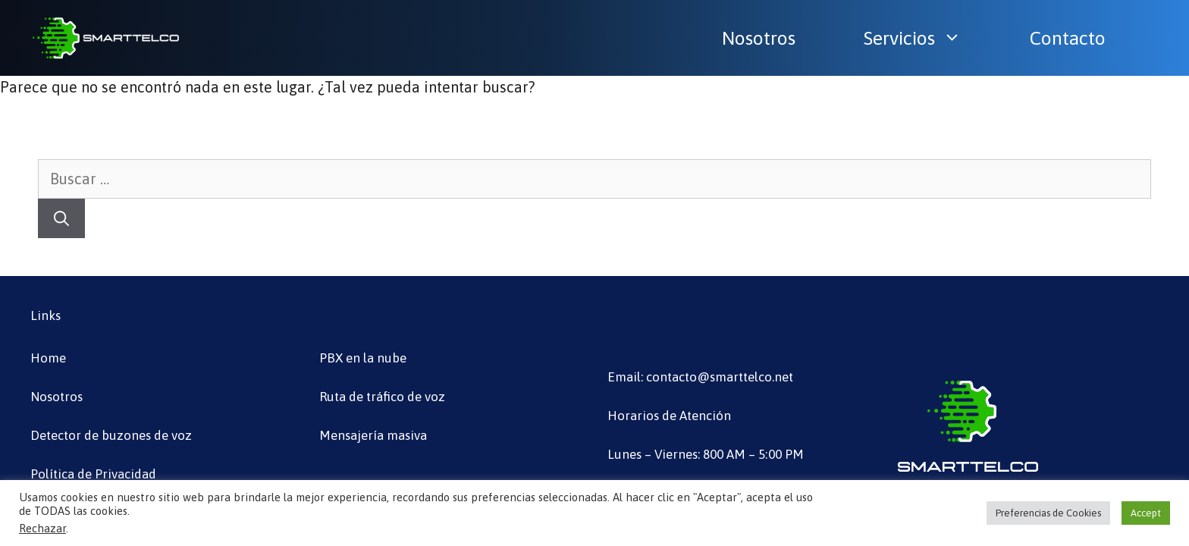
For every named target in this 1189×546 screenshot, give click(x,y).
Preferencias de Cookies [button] (1048, 513)
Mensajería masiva (373, 435)
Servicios (920, 38)
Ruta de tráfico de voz (382, 396)
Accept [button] (1146, 513)
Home (48, 358)
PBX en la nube (362, 358)
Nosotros (758, 38)
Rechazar (42, 528)
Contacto (1068, 38)
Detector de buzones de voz (111, 435)
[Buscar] (61, 218)
